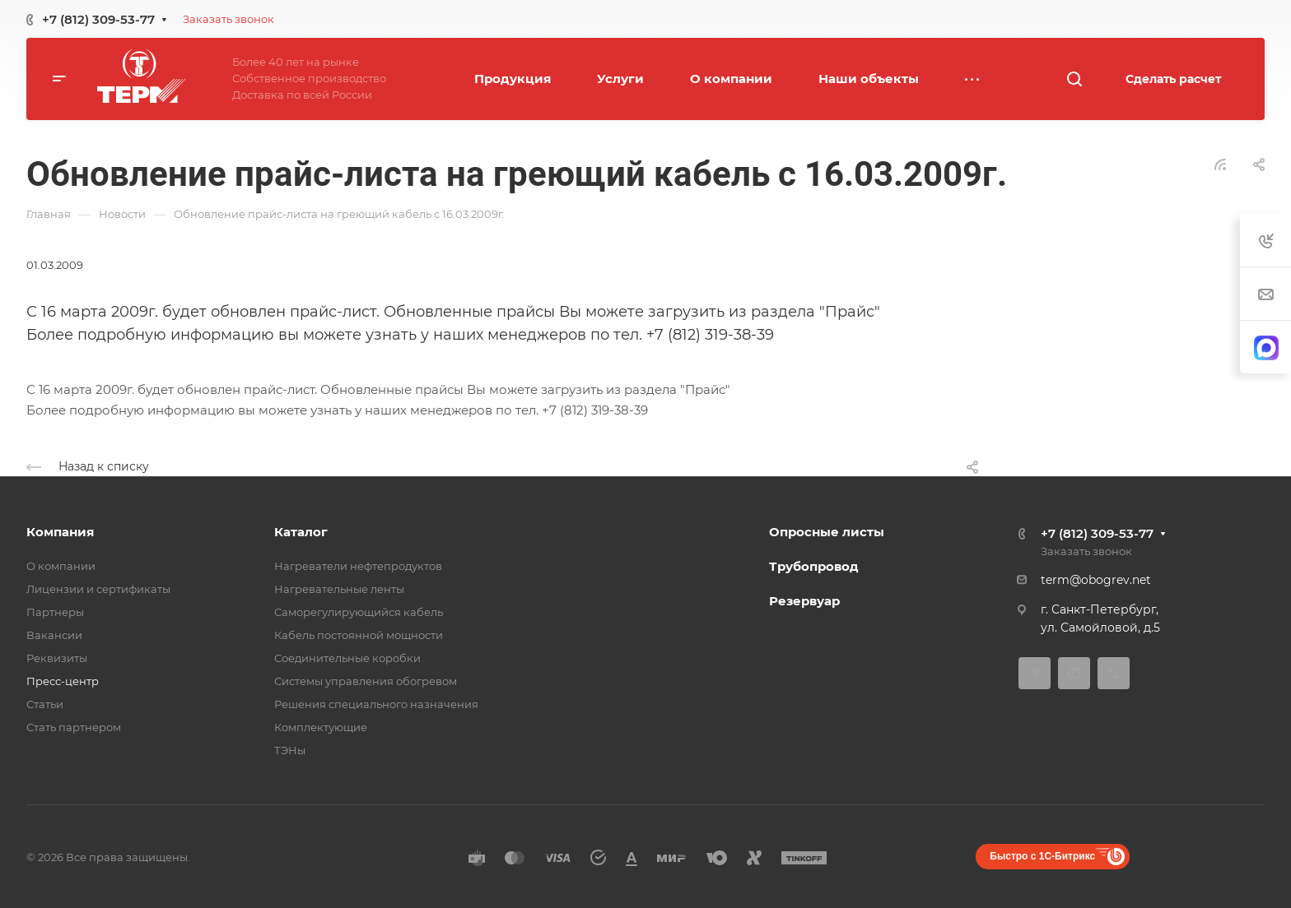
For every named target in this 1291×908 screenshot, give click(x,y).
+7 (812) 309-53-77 (98, 19)
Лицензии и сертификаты (98, 588)
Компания (60, 532)
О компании (61, 565)
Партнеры (55, 611)
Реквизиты (56, 658)
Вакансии (54, 635)
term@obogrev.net (1096, 579)
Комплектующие (320, 727)
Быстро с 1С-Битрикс (1042, 856)
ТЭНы (289, 750)
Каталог (301, 532)
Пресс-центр (62, 681)
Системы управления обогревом (365, 681)
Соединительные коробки (347, 658)
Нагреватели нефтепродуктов (358, 565)
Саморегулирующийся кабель (358, 611)
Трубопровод (814, 566)
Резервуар (804, 601)
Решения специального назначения (376, 704)
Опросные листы (826, 532)
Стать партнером (73, 727)
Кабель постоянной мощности (358, 635)
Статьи (44, 704)
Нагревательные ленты (339, 588)
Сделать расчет (1173, 79)
